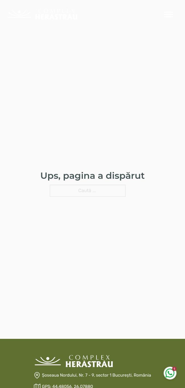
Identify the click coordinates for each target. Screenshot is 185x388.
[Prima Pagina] (42, 14)
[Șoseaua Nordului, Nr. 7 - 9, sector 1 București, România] (92, 375)
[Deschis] (168, 14)
